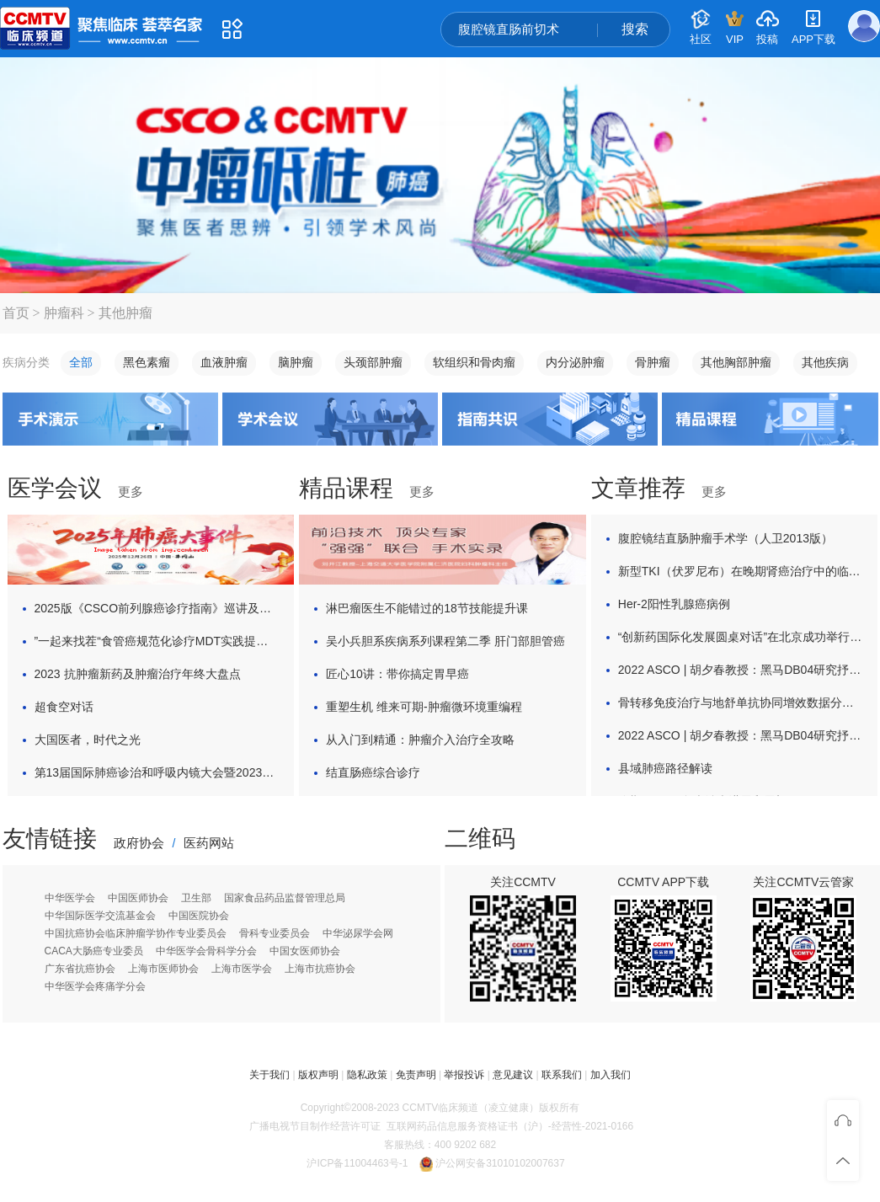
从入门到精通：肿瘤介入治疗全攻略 (420, 739)
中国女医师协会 (304, 951)
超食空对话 (64, 706)
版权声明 (318, 1075)
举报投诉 (464, 1075)
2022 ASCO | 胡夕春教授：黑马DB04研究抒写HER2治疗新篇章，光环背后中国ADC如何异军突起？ (740, 669)
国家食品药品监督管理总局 (284, 898)
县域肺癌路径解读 (665, 768)
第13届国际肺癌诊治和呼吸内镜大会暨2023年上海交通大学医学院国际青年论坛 (157, 772)
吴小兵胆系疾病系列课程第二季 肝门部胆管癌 (445, 641)
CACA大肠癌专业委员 (94, 951)
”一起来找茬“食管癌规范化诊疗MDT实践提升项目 (157, 641)
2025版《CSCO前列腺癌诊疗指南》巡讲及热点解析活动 (157, 608)
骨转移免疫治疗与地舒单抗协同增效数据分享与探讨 (740, 702)
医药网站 (209, 843)
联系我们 (561, 1075)
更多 (130, 491)
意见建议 (513, 1075)
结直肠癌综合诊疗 (373, 772)
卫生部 (196, 898)
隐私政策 (367, 1075)
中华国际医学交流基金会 (100, 916)
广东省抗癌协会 (80, 969)
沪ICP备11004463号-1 (357, 1163)
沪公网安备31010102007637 (499, 1163)
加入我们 (610, 1075)
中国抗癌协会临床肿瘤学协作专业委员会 (136, 933)
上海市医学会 (241, 969)
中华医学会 (70, 898)
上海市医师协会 (163, 969)
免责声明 (416, 1075)
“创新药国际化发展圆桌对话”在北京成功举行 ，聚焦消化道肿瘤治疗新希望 (740, 637)
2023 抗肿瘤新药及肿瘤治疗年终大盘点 (138, 674)
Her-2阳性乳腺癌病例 (674, 604)
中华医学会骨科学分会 (206, 951)
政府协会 (139, 843)
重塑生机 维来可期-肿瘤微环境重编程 (424, 706)
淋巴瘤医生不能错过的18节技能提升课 (427, 608)
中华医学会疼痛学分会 (95, 986)
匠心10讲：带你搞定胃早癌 (397, 674)
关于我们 (269, 1075)
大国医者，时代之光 (88, 739)
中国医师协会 (138, 898)
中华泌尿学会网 (358, 933)
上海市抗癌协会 (320, 969)
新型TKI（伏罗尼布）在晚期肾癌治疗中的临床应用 (740, 571)
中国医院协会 (198, 916)
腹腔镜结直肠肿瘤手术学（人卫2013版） (725, 538)
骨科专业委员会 (274, 933)
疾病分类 (26, 362)
